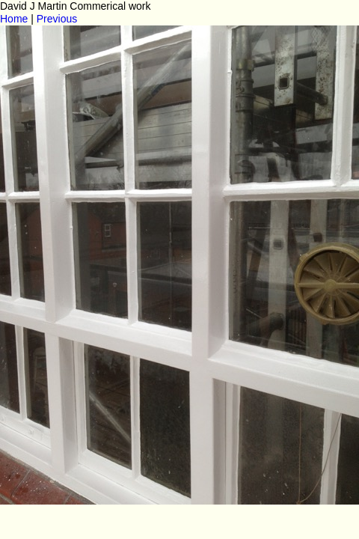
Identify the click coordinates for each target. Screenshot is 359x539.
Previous (57, 19)
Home (14, 19)
